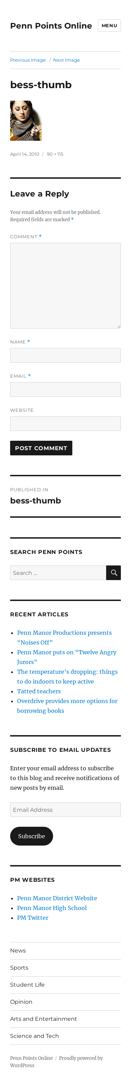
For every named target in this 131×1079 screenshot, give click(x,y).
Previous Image (28, 60)
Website (22, 410)
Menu (109, 25)
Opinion (21, 1002)
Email (20, 376)
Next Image (66, 60)
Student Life (27, 984)
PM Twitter (32, 917)
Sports (19, 967)
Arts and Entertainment (43, 1019)
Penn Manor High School (52, 907)
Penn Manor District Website (57, 898)
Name (20, 342)
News (18, 950)
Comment (26, 237)
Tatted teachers (39, 691)
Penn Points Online (51, 26)
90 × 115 (55, 154)
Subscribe (31, 836)
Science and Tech (34, 1036)
